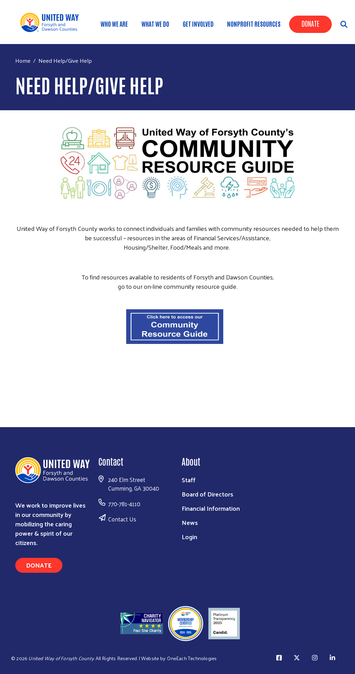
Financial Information (211, 508)
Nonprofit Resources (253, 23)
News (190, 522)
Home (23, 60)
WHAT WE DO (155, 23)
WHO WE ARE (114, 23)
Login (189, 536)
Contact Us (122, 519)
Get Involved (198, 23)
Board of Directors (207, 494)
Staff (189, 479)
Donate (310, 23)
